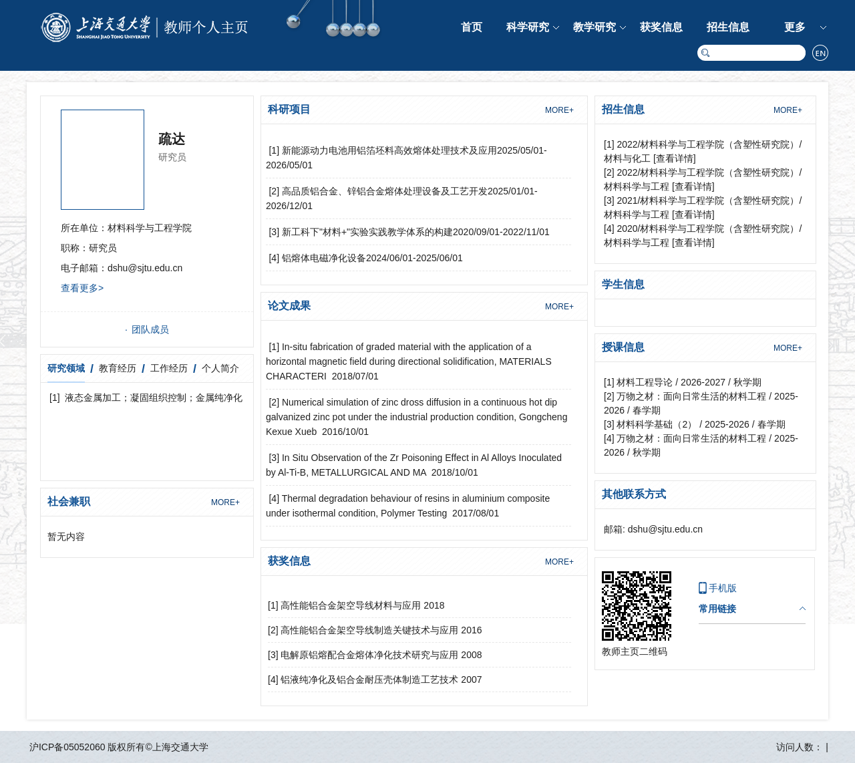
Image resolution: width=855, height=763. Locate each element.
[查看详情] (674, 158)
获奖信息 (661, 27)
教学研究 (594, 27)
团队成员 (150, 329)
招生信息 (728, 27)
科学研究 (527, 27)
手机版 (723, 588)
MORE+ (225, 502)
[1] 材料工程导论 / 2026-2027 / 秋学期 (682, 382)
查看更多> (82, 288)
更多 (795, 27)
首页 (471, 27)
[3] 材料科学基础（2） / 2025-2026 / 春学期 (695, 424)
